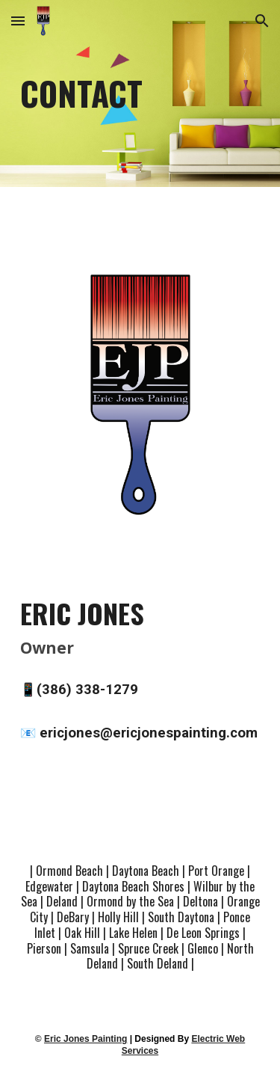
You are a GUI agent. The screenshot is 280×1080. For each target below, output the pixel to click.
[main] (140, 93)
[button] (18, 20)
